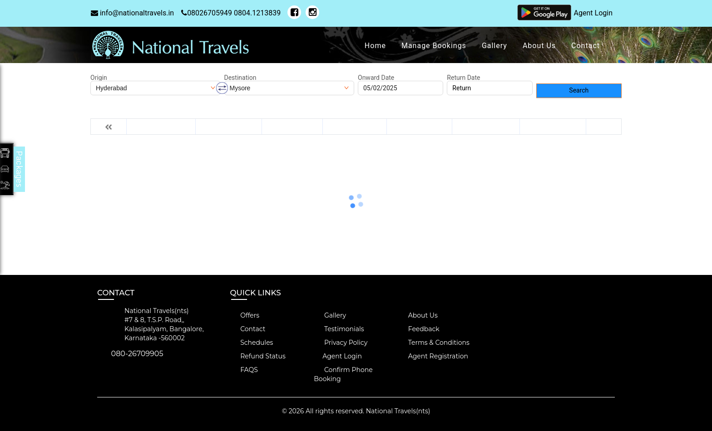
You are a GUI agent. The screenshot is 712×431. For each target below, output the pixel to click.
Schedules (251, 342)
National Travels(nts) (398, 411)
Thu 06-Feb (229, 127)
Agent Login (593, 13)
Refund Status (258, 356)
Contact (585, 45)
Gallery (494, 45)
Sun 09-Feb (419, 127)
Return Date (463, 77)
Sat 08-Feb (354, 127)
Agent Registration (433, 356)
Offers (245, 315)
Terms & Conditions (434, 342)
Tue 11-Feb (553, 127)
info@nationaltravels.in (132, 13)
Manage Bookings (433, 45)
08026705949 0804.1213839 (231, 13)
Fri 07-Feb (292, 127)
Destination (240, 77)
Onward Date (376, 77)
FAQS (244, 370)
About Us (539, 45)
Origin (98, 77)
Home (375, 45)
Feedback (419, 329)
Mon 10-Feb (486, 127)
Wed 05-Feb (161, 127)
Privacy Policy (340, 342)
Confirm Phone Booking (343, 374)
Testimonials (339, 329)
